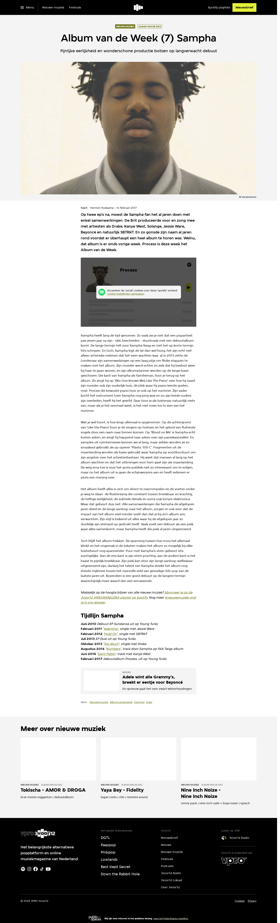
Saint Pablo (106, 654)
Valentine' (111, 629)
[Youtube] (48, 869)
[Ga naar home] (138, 7)
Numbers (113, 649)
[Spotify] (23, 869)
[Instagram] (29, 869)
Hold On (110, 634)
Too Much (111, 644)
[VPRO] (234, 861)
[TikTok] (41, 869)
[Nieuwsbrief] (244, 7)
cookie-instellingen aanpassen (125, 293)
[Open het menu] (27, 7)
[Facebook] (35, 869)
